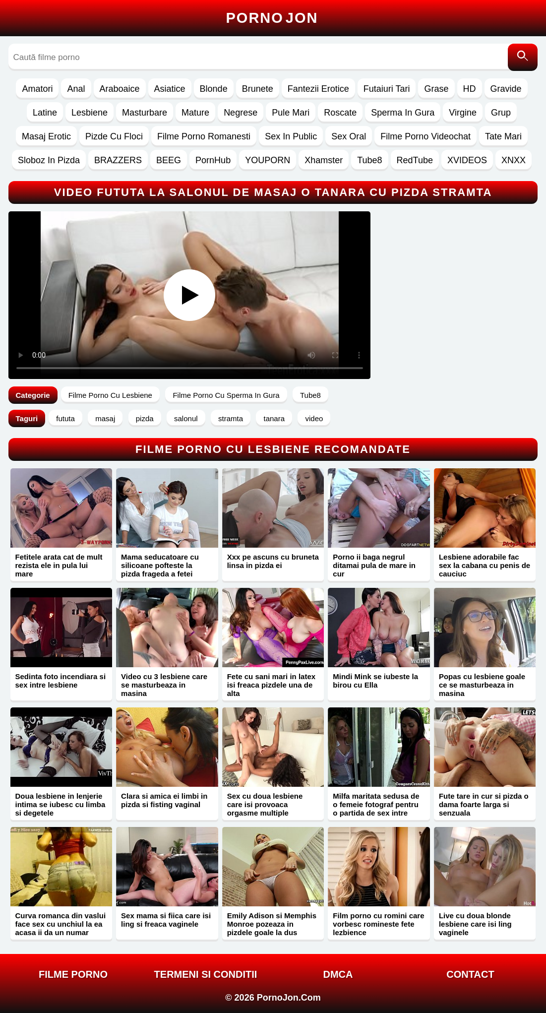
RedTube (415, 160)
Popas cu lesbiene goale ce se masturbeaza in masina (482, 684)
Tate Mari (503, 136)
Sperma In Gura (402, 113)
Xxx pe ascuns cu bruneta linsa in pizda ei (273, 561)
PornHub (213, 160)
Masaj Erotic (46, 136)
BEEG (168, 160)
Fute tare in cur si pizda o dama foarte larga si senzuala (484, 804)
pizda (145, 418)
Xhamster (323, 160)
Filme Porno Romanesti (203, 136)
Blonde (214, 89)
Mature (195, 113)
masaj (105, 418)
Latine (45, 113)
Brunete (257, 89)
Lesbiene (89, 113)
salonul (186, 418)
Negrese (240, 113)
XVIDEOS (467, 160)
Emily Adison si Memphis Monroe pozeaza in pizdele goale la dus (271, 924)
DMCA (338, 974)
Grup (501, 113)
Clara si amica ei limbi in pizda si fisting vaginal (164, 800)
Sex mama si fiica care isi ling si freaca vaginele (166, 919)
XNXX (513, 160)
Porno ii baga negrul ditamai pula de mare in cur (374, 565)
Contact (470, 974)
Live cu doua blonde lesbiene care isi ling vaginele (475, 924)
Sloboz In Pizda (49, 160)
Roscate (340, 113)
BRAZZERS (118, 160)
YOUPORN (267, 160)
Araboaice (120, 89)
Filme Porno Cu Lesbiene (110, 395)
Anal (76, 89)
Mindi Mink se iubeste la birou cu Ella (375, 680)
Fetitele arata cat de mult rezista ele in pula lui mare (59, 565)
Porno (272, 18)
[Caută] (523, 57)
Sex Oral (348, 136)
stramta (230, 418)
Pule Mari (290, 113)
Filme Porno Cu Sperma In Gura (226, 395)
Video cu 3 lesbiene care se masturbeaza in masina (164, 684)
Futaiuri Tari (387, 89)
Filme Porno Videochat (425, 136)
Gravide (506, 89)
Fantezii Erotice (318, 89)
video (314, 418)
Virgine (463, 113)
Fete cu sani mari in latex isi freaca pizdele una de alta (271, 684)
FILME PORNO (73, 974)
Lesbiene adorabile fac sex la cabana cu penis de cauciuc (484, 565)
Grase (436, 89)
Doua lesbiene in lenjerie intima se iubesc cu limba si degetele (60, 804)
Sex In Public (291, 136)
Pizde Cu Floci (114, 136)
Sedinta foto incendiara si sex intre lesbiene (60, 680)
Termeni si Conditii (205, 974)
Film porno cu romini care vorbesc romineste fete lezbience (378, 924)
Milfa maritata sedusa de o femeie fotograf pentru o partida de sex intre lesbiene (376, 808)
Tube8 (369, 160)
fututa (65, 418)
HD (469, 89)
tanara (274, 418)
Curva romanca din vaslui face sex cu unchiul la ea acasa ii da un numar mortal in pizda (60, 928)
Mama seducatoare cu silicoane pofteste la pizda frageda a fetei (160, 565)
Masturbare (144, 113)
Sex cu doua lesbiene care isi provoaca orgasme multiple (265, 804)
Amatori (37, 89)
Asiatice (169, 89)
